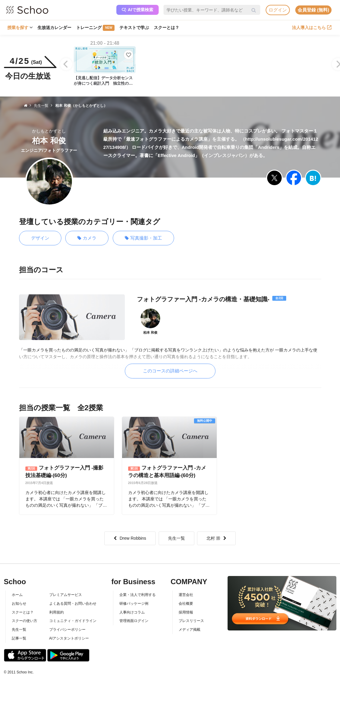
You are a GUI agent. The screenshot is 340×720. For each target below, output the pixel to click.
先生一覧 (176, 538)
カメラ (86, 238)
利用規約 (56, 612)
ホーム (17, 595)
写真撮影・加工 (143, 238)
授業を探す (20, 27)
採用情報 (186, 612)
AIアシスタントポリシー (69, 638)
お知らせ (19, 603)
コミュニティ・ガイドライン (72, 621)
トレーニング (95, 28)
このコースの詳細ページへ (170, 370)
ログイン (278, 9)
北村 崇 (216, 538)
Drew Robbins (130, 538)
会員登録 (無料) (313, 9)
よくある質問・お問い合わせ (72, 603)
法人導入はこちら (312, 27)
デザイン (40, 238)
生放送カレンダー (54, 27)
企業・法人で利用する (137, 595)
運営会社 (186, 595)
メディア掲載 (189, 629)
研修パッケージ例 (133, 603)
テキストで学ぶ (134, 27)
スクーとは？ (166, 27)
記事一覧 (19, 638)
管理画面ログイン (133, 621)
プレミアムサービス (65, 595)
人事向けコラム (132, 612)
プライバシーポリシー (67, 629)
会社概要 (186, 603)
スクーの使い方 (24, 621)
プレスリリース (191, 621)
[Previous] (66, 64)
